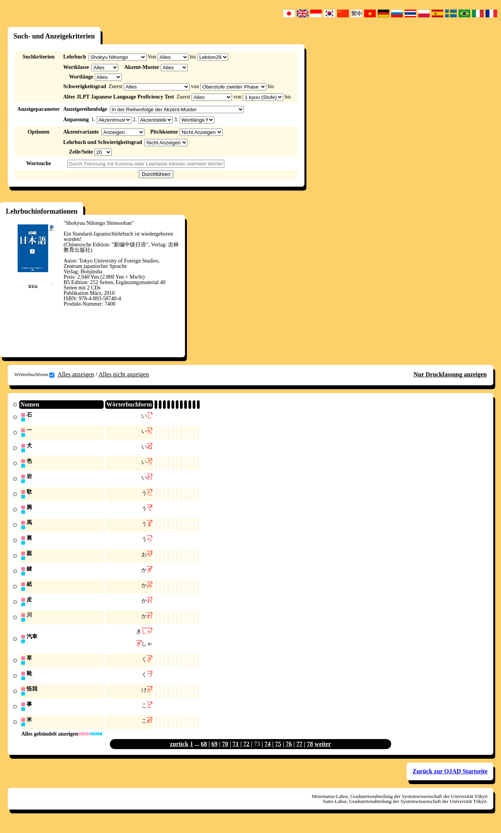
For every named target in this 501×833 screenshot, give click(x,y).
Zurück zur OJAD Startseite (450, 779)
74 (267, 752)
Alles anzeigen (75, 374)
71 (236, 752)
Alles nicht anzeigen (124, 374)
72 (246, 752)
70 (225, 752)
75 (278, 752)
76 (289, 752)
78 (310, 752)
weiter (322, 752)
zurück (179, 752)
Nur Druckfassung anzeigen (450, 374)
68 (204, 752)
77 (299, 752)
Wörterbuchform (34, 374)
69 (215, 752)
